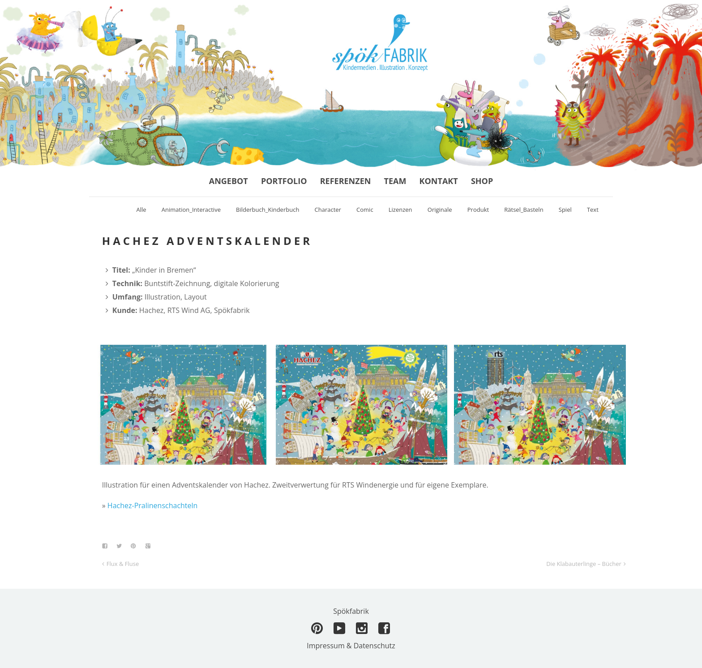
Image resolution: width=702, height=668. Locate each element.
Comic (364, 210)
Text (593, 210)
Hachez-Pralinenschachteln (152, 505)
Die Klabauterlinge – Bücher (583, 564)
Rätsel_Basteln (523, 210)
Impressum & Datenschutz (351, 646)
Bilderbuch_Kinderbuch (267, 210)
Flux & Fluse (123, 564)
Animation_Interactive (191, 210)
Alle (141, 210)
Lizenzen (400, 210)
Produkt (478, 210)
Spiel (565, 210)
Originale (440, 210)
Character (328, 210)
